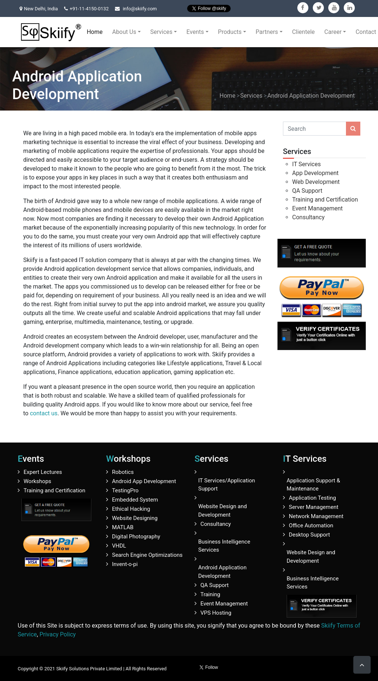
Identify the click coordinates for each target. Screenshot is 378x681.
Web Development (316, 181)
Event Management (317, 208)
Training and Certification (325, 199)
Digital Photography (136, 536)
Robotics (123, 472)
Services (161, 31)
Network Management (316, 516)
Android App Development (144, 481)
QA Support (307, 190)
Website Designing (135, 518)
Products (230, 31)
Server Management (313, 507)
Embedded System (135, 499)
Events (195, 31)
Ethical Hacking (131, 509)
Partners (267, 31)
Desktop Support (309, 534)
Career (333, 31)
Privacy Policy (57, 634)
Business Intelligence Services (224, 545)
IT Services (306, 164)
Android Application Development (311, 95)
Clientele (303, 31)
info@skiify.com (140, 8)
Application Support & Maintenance (313, 484)
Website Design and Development (222, 510)
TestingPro (125, 490)
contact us (43, 413)
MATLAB (122, 527)
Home (94, 31)
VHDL (119, 545)
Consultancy (308, 217)
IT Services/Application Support (226, 484)
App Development (315, 173)
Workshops (37, 481)
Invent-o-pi (125, 564)
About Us (124, 31)
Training (210, 594)
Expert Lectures (43, 472)
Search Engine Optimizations (147, 555)
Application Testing (312, 498)
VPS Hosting (215, 613)
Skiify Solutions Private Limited (89, 668)
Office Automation (311, 525)
